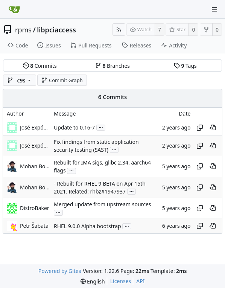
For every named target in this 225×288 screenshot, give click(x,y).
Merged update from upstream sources (102, 204)
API (140, 281)
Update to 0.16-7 (74, 127)
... (101, 127)
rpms (23, 30)
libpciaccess (56, 30)
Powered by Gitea (60, 270)
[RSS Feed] (119, 29)
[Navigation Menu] (214, 9)
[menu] (93, 281)
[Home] (14, 9)
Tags (185, 65)
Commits (40, 65)
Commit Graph (61, 80)
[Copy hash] (199, 127)
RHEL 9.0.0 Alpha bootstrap (87, 226)
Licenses (120, 281)
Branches (112, 65)
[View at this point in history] (212, 127)
